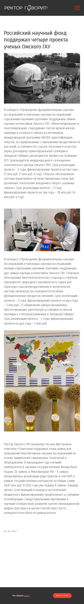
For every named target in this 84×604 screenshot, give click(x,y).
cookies (27, 596)
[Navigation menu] (77, 8)
